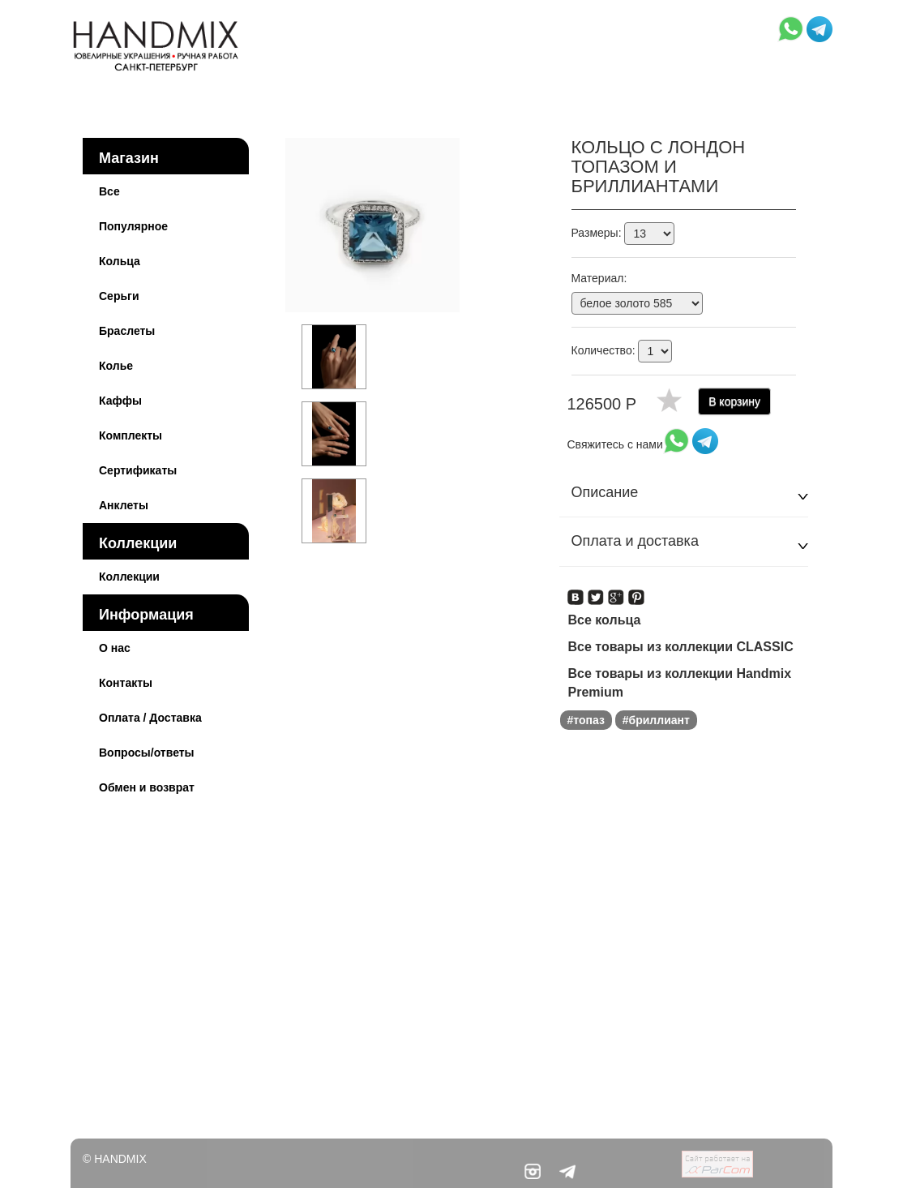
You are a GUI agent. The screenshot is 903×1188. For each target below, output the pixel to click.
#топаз (586, 720)
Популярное (133, 226)
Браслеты (127, 330)
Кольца (119, 261)
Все (109, 191)
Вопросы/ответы (147, 752)
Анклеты (123, 505)
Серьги (119, 295)
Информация (146, 615)
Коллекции (138, 543)
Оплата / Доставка (150, 717)
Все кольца (604, 620)
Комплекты (130, 435)
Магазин (129, 158)
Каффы (120, 400)
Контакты (125, 682)
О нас (115, 647)
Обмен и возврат (147, 787)
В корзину (734, 401)
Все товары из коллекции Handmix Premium (680, 683)
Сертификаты (138, 470)
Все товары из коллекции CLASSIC (681, 647)
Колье (116, 365)
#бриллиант (656, 720)
